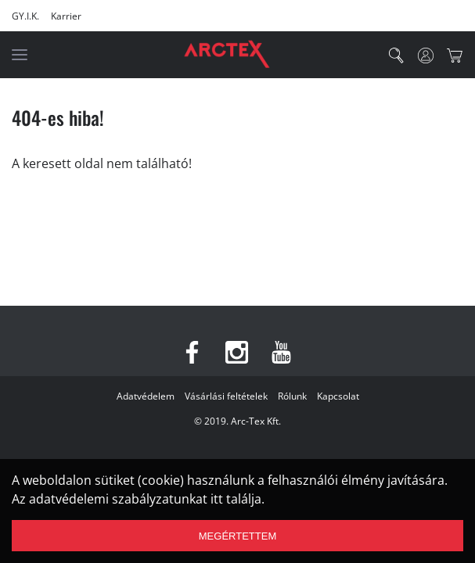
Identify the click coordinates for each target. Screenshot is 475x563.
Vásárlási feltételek (226, 396)
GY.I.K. (25, 16)
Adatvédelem (146, 396)
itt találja (236, 498)
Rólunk (292, 396)
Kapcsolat (338, 396)
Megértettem (237, 536)
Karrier (66, 16)
